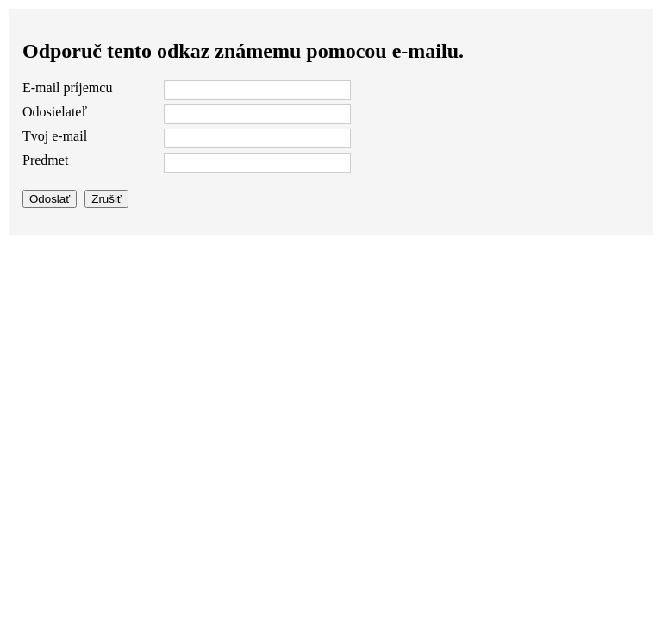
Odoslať (49, 198)
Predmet (45, 160)
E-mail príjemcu (67, 87)
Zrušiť (106, 198)
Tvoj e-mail (54, 136)
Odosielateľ (54, 111)
